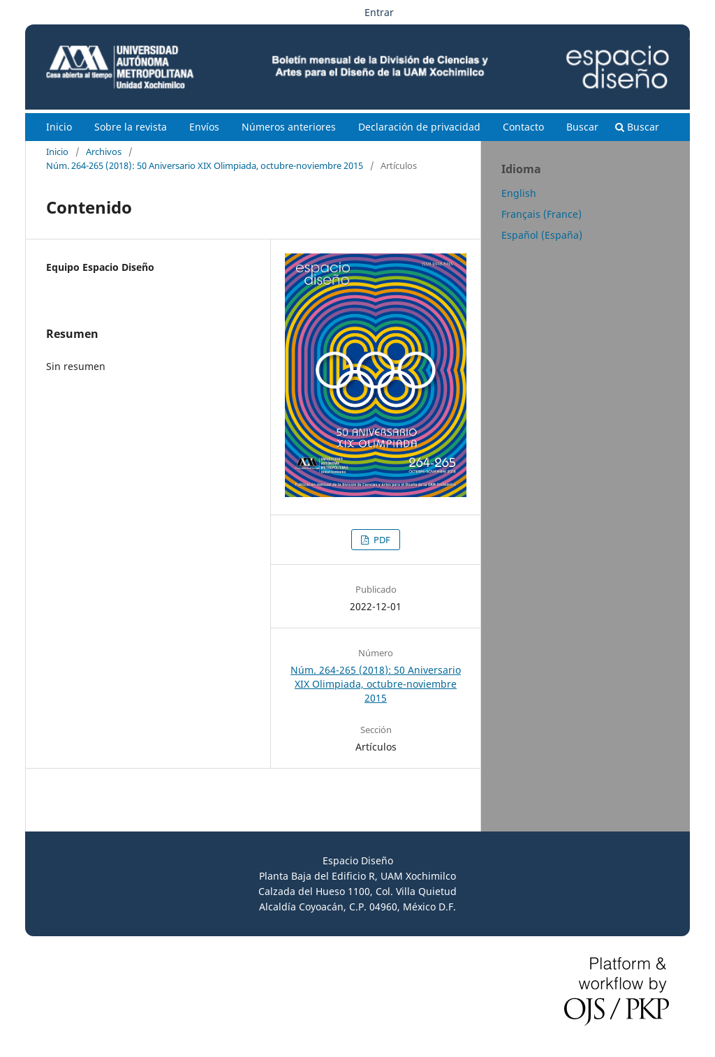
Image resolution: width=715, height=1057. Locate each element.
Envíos (204, 126)
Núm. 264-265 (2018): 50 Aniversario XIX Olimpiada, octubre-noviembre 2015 (204, 165)
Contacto (523, 126)
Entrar (379, 12)
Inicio (59, 126)
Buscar (582, 126)
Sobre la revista (130, 126)
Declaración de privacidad (419, 126)
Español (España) (541, 235)
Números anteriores (289, 126)
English (518, 193)
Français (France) (541, 214)
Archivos (103, 151)
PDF (380, 539)
